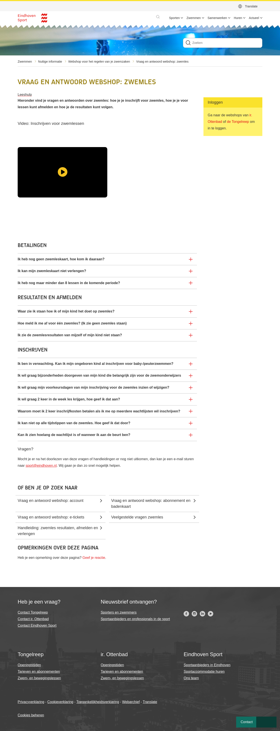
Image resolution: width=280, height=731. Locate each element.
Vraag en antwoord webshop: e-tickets (51, 517)
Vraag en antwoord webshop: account (51, 500)
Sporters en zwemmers (119, 612)
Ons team (191, 678)
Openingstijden (29, 665)
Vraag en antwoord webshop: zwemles (162, 61)
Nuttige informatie (50, 61)
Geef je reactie (93, 557)
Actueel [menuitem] (254, 18)
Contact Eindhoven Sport (37, 625)
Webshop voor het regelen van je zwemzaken (99, 61)
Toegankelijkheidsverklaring (97, 702)
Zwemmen (25, 61)
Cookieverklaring (60, 702)
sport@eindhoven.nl (41, 465)
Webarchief (131, 702)
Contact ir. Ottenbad (33, 619)
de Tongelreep (238, 122)
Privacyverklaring (31, 702)
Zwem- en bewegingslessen (39, 678)
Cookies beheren (31, 715)
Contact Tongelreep (33, 612)
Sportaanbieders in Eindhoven (207, 665)
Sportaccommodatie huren (204, 671)
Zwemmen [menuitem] (193, 18)
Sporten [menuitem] (174, 18)
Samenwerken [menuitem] (217, 18)
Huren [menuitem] (238, 18)
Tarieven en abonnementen (39, 671)
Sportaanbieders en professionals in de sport (135, 619)
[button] (157, 16)
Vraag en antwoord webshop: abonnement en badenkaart (151, 503)
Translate (251, 6)
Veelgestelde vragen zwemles (137, 517)
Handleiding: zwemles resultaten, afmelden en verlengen (58, 531)
